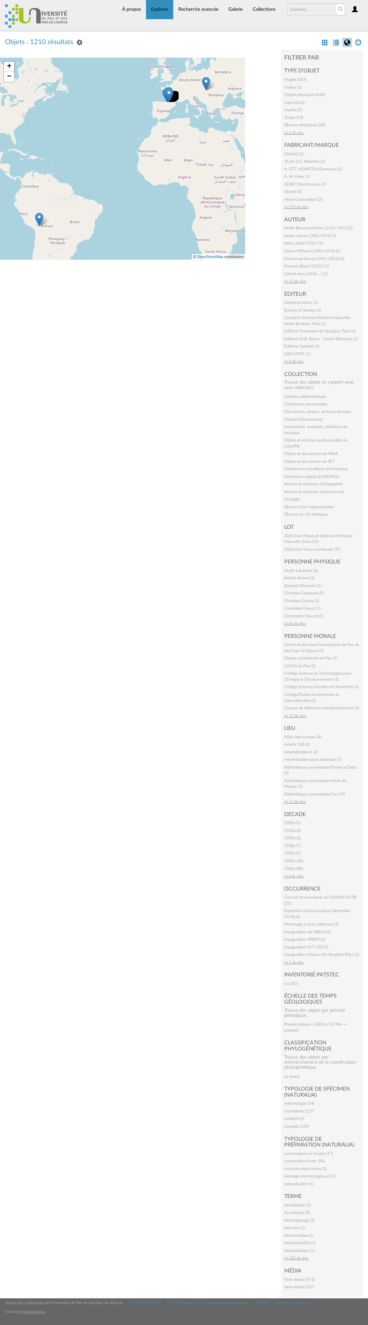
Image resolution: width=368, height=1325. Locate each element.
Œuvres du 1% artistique (306, 514)
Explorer (159, 9)
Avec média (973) (299, 1280)
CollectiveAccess (33, 1312)
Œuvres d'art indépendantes (309, 507)
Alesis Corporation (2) (303, 199)
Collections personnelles (305, 404)
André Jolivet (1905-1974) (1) (310, 236)
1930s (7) (292, 846)
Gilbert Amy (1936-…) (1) (306, 274)
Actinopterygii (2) (299, 1220)
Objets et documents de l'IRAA (311, 454)
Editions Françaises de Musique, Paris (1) (320, 331)
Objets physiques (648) (304, 95)
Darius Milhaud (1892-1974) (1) (312, 251)
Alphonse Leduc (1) (301, 302)
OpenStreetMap (210, 257)
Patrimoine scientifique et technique (316, 469)
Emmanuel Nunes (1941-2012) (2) (314, 259)
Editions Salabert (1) (301, 346)
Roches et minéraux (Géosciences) (314, 492)
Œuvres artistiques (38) (304, 125)
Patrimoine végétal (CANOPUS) (311, 477)
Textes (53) (293, 118)
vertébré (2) (294, 1119)
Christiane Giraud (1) (302, 608)
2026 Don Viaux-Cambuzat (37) (312, 549)
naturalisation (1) (299, 1184)
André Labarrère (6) (301, 571)
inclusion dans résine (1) (305, 1169)
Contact (262, 1303)
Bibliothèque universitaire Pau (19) (314, 794)
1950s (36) (293, 861)
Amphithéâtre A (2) (301, 752)
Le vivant (292, 1076)
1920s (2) (292, 838)
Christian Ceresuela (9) (304, 593)
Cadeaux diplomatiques (305, 396)
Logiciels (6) (294, 102)
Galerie (235, 9)
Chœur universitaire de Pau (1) (310, 658)
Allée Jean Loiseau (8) (303, 737)
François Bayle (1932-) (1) (306, 266)
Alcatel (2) (293, 192)
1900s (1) (292, 823)
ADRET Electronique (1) (305, 184)
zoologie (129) (296, 1126)
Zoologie (292, 499)
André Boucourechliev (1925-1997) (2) (318, 228)
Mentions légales (292, 1303)
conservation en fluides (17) (308, 1154)
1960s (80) (293, 869)
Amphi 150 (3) (296, 744)
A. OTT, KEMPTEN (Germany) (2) (313, 169)
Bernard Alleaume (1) (302, 586)
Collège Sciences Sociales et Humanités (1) (321, 687)
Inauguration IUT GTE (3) (306, 947)
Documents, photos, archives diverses (317, 412)
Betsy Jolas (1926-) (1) (303, 243)
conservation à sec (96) (304, 1161)
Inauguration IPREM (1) (304, 939)
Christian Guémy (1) (301, 601)
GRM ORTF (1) (297, 354)
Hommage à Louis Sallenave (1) (311, 924)
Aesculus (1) (294, 1228)
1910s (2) (292, 831)
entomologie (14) (299, 1103)
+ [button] (9, 67)
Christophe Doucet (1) (303, 616)
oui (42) (291, 983)
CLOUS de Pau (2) (300, 666)
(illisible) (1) (294, 154)
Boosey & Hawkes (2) (302, 310)
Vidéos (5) (293, 87)
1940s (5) (292, 853)
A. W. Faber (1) (297, 176)
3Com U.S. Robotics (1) (304, 161)
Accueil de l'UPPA (145, 1303)
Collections (264, 9)
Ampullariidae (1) (299, 1251)
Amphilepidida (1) (300, 1243)
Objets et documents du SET (309, 461)
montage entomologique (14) (309, 1176)
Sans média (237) (299, 1287)
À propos (131, 9)
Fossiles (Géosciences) (303, 419)
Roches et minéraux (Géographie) (313, 484)
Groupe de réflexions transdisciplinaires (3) (321, 708)
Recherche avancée (198, 9)
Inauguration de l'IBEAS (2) (307, 932)
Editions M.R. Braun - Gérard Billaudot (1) (321, 339)
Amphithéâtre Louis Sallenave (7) (312, 759)
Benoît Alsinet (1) (299, 578)
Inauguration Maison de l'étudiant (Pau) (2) (321, 954)
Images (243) (295, 79)
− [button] (9, 77)
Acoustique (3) (297, 1212)
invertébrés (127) (299, 1111)
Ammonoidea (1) (299, 1235)
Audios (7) (293, 110)
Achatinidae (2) (297, 1205)
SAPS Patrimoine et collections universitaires (208, 1303)
